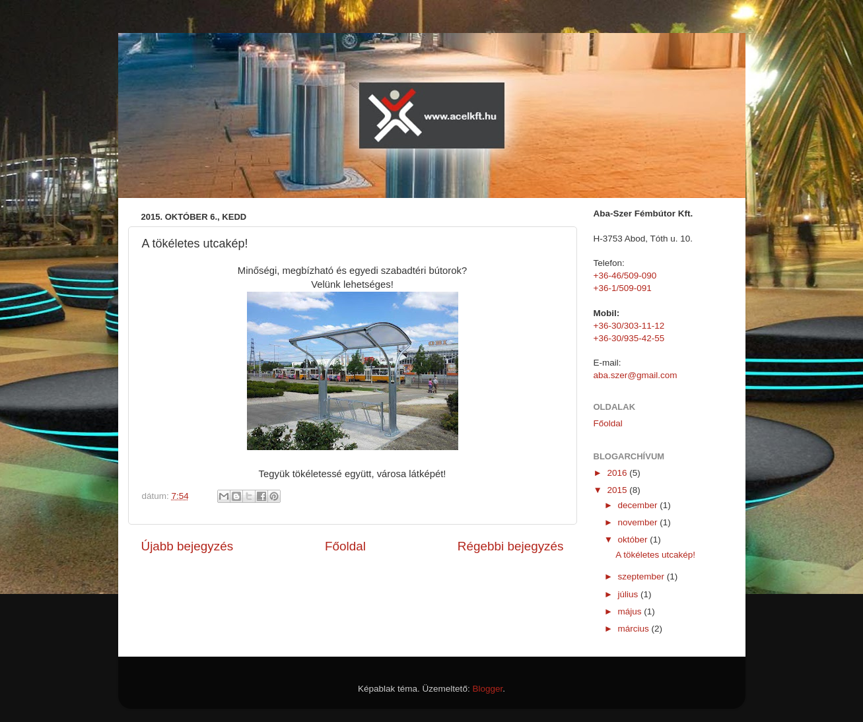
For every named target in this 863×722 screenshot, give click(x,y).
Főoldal (345, 546)
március (635, 629)
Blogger (487, 689)
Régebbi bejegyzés (511, 546)
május (631, 611)
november (639, 522)
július (629, 594)
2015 (618, 490)
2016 (618, 473)
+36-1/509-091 (623, 288)
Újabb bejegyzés (187, 546)
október (634, 539)
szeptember (642, 576)
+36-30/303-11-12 (629, 326)
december (639, 505)
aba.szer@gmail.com (635, 375)
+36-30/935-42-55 (629, 338)
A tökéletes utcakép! (655, 555)
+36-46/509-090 (625, 275)
